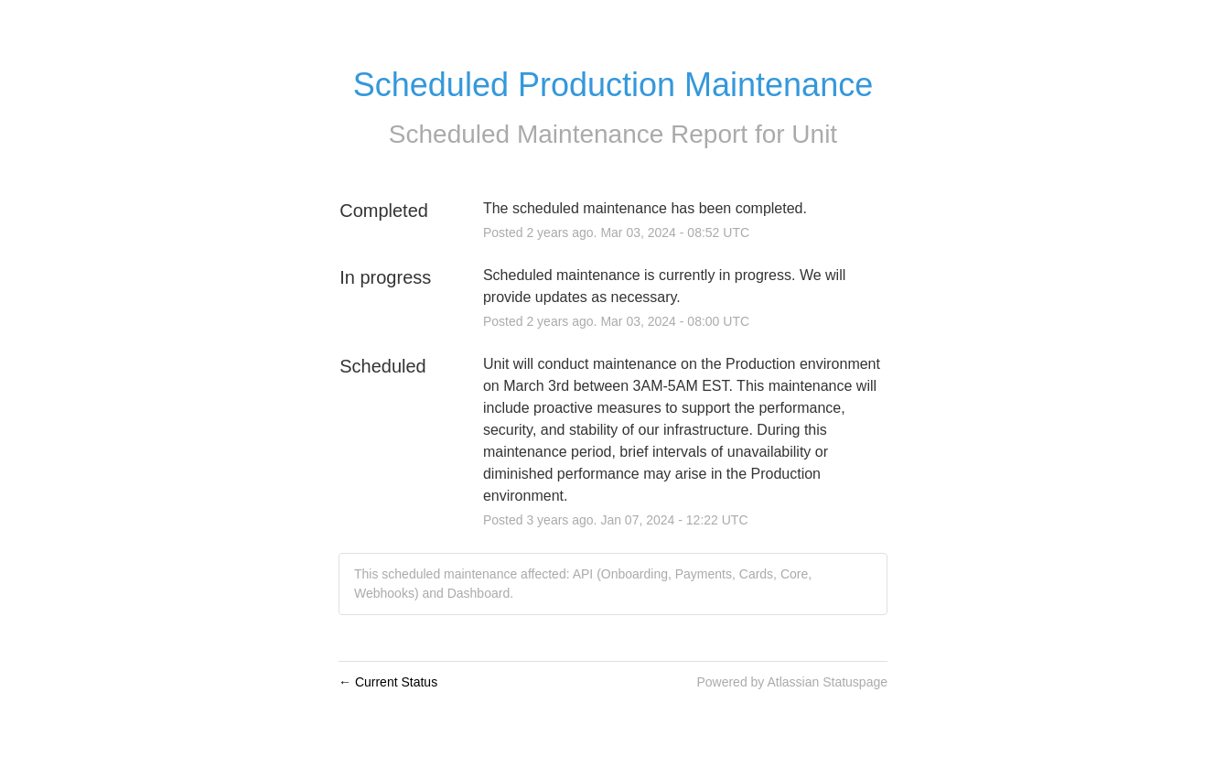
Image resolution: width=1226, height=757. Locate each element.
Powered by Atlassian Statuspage (791, 682)
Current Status (388, 682)
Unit (814, 134)
